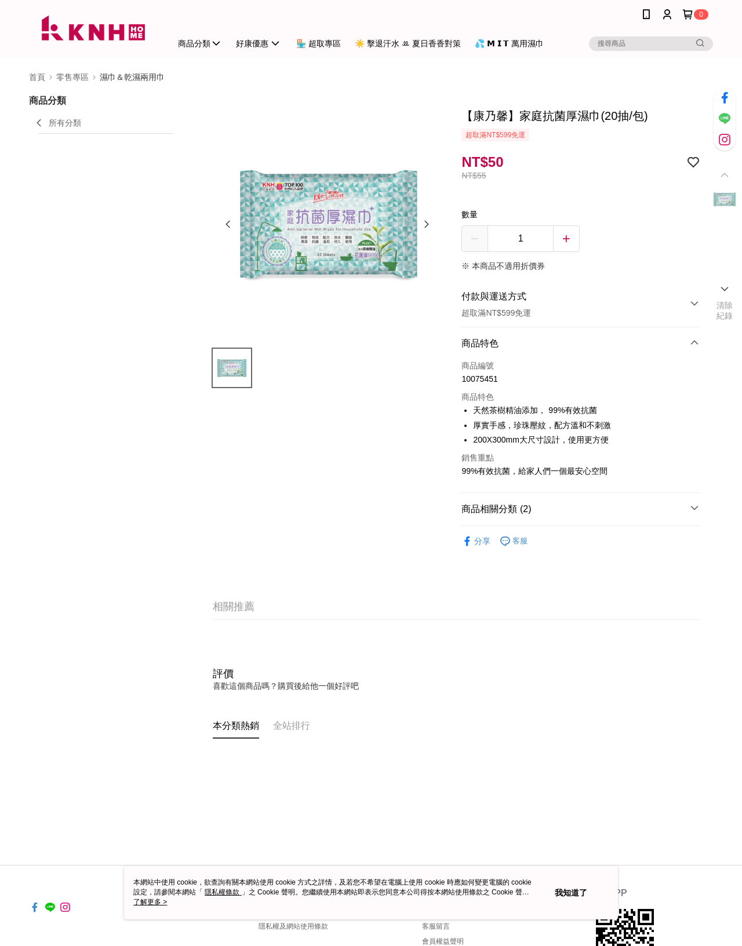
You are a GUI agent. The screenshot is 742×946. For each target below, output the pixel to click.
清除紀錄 (724, 310)
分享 (475, 541)
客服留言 (436, 926)
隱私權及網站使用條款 (293, 926)
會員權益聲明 (443, 941)
